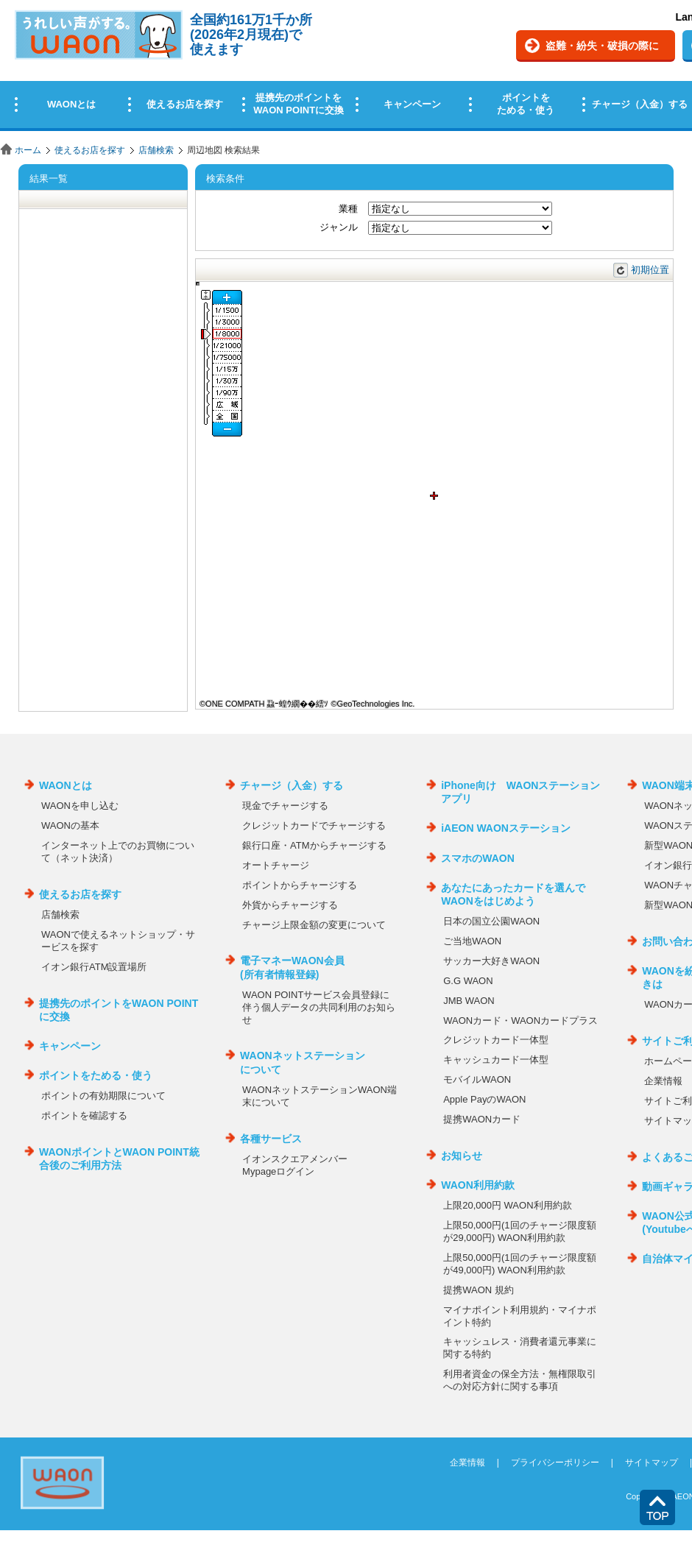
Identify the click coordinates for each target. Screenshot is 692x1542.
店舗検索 (156, 150)
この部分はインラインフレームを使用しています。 (346, 68)
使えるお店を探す (89, 150)
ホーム (28, 150)
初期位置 (650, 269)
